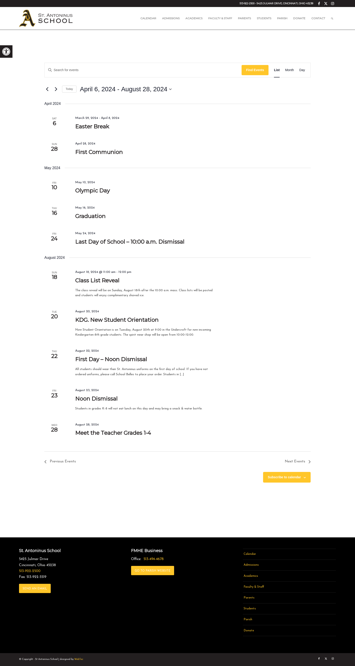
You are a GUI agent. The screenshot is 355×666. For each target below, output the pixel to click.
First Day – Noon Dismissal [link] (111, 359)
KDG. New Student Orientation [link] (116, 320)
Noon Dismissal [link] (96, 398)
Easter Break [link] (92, 126)
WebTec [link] (78, 659)
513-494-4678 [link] (154, 559)
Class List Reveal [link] (97, 280)
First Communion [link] (99, 152)
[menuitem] (148, 18)
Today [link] (69, 89)
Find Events (255, 70)
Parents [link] (249, 597)
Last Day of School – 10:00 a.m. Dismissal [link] (129, 241)
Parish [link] (248, 619)
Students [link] (250, 608)
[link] (6, 51)
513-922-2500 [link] (30, 571)
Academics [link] (251, 576)
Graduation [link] (90, 216)
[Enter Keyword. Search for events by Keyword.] (143, 70)
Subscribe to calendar (284, 477)
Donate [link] (249, 630)
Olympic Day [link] (92, 190)
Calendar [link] (250, 554)
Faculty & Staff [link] (254, 586)
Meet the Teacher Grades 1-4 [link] (113, 433)
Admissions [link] (251, 564)
